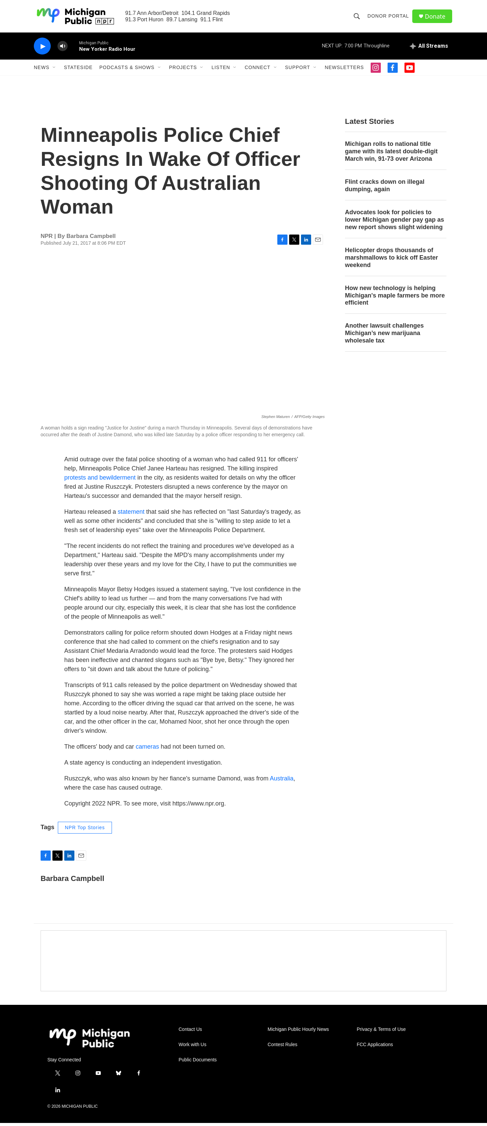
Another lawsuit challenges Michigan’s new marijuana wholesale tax (384, 336)
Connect (257, 70)
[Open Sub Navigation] (54, 70)
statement (131, 514)
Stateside (78, 70)
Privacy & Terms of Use (381, 1032)
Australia (282, 781)
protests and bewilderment (100, 480)
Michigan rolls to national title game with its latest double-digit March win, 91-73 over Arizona (391, 154)
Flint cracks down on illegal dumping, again (384, 188)
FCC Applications (375, 1047)
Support (297, 70)
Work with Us (192, 1047)
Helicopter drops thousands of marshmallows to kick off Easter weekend (391, 260)
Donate (435, 17)
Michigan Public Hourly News (298, 1032)
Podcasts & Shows (127, 70)
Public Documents (198, 1062)
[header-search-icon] (357, 18)
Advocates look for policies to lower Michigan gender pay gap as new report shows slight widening (394, 223)
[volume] (62, 49)
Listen (220, 70)
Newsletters (344, 70)
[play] (42, 49)
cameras (147, 749)
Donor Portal (389, 17)
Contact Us (190, 1032)
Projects (183, 70)
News (41, 70)
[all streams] (429, 49)
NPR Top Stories (85, 830)
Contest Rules (282, 1047)
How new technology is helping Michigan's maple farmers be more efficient (395, 298)
